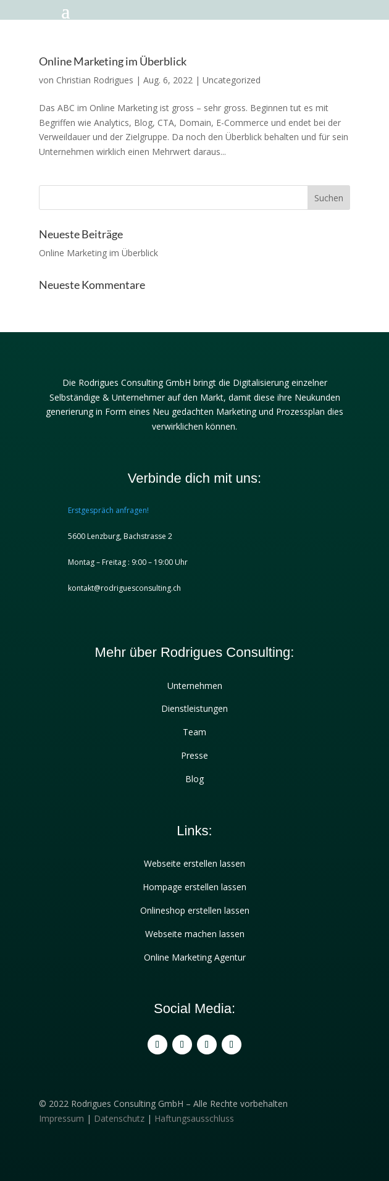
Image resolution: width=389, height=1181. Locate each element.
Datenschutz (119, 1118)
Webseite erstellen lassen (194, 863)
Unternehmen (194, 685)
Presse (194, 755)
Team (194, 732)
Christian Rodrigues (94, 80)
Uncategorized (232, 80)
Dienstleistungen (194, 708)
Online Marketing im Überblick (112, 61)
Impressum (61, 1118)
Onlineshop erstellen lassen (194, 910)
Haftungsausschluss (194, 1118)
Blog (194, 779)
